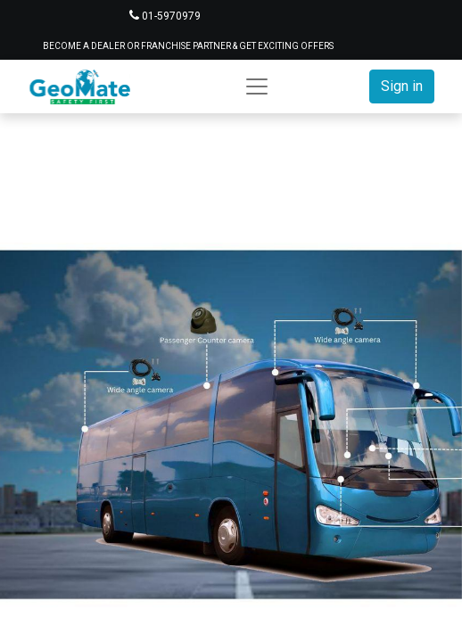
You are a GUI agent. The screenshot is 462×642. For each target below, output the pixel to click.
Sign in (402, 86)
